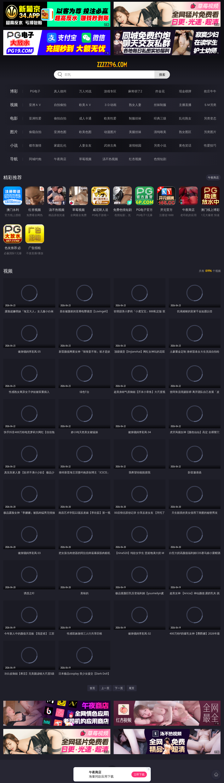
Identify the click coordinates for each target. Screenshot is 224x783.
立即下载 (139, 774)
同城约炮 (35, 159)
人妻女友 (85, 145)
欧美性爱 (110, 118)
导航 (14, 158)
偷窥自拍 (35, 132)
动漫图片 (110, 132)
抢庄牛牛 (210, 91)
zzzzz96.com (112, 65)
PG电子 (35, 91)
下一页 (119, 688)
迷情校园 (135, 145)
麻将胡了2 (135, 91)
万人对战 (85, 91)
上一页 (105, 688)
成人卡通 (85, 118)
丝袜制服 (160, 105)
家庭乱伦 (60, 145)
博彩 (14, 91)
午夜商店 (60, 159)
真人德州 (60, 91)
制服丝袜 (135, 118)
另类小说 (160, 145)
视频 (14, 104)
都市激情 (35, 145)
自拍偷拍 (60, 105)
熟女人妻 (135, 105)
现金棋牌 (185, 91)
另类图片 (210, 132)
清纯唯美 (160, 132)
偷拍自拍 (60, 118)
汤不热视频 (110, 159)
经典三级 (160, 118)
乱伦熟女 (185, 118)
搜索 (162, 74)
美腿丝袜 (135, 132)
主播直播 (185, 105)
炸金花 (160, 91)
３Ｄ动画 (110, 105)
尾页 (131, 688)
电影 (14, 118)
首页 (92, 688)
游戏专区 (110, 91)
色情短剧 (160, 159)
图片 (14, 131)
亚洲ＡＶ (35, 105)
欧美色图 (85, 132)
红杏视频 (135, 159)
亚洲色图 (60, 132)
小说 (14, 145)
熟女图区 (185, 132)
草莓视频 (85, 159)
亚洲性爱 (35, 118)
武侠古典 (110, 145)
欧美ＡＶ (85, 105)
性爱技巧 (210, 145)
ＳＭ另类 (210, 105)
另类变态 (210, 118)
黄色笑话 (185, 145)
